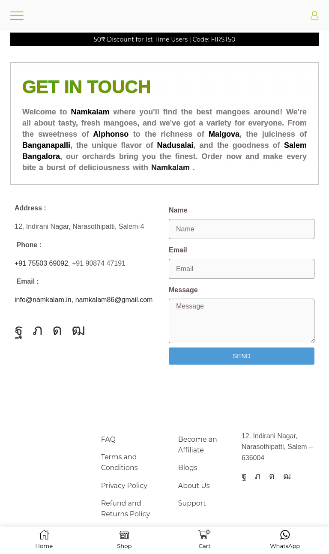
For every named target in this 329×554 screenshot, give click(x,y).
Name (178, 210)
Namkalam (170, 167)
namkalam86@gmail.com (114, 299)
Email (178, 250)
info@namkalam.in (43, 299)
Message (183, 289)
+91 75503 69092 (41, 263)
